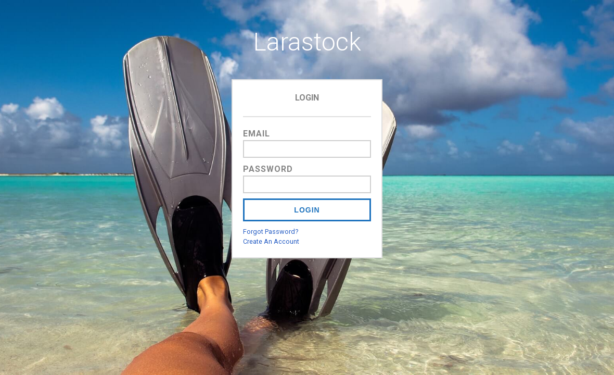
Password (268, 169)
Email (256, 134)
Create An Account (271, 241)
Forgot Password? (270, 231)
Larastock (307, 42)
